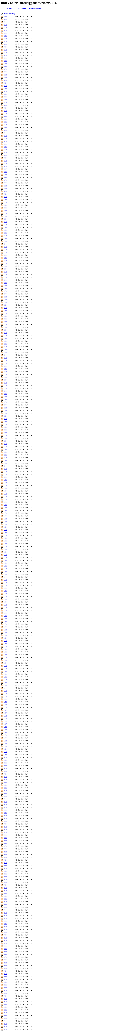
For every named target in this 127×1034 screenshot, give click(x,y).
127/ (5, 680)
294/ (5, 216)
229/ (5, 396)
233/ (5, 385)
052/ (5, 888)
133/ (5, 663)
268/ (5, 288)
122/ (5, 693)
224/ (5, 410)
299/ (5, 202)
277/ (5, 263)
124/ (5, 688)
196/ (5, 488)
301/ (5, 197)
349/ (5, 63)
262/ (5, 305)
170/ (5, 560)
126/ (5, 682)
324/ (5, 133)
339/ (5, 91)
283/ (5, 247)
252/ (5, 333)
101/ (5, 752)
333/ (5, 108)
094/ (5, 771)
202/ (5, 471)
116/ (5, 710)
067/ (5, 846)
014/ (5, 993)
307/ (5, 180)
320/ (5, 144)
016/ (5, 988)
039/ (5, 924)
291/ (5, 224)
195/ (5, 491)
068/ (5, 843)
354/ (5, 50)
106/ (5, 738)
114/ (5, 716)
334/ (5, 105)
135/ (5, 657)
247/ (5, 347)
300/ (5, 199)
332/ (5, 111)
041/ (5, 918)
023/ (5, 968)
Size (30, 8)
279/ (5, 258)
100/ (5, 754)
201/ (5, 474)
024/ (5, 965)
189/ (5, 507)
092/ (5, 777)
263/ (5, 302)
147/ (5, 624)
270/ (5, 283)
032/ (5, 943)
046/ (5, 904)
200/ (5, 477)
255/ (5, 324)
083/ (5, 802)
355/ (5, 47)
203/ (5, 469)
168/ (5, 566)
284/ (5, 244)
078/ (5, 815)
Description (36, 8)
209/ (5, 452)
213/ (5, 441)
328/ (5, 122)
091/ (5, 779)
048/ (5, 899)
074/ (5, 827)
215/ (5, 435)
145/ (5, 630)
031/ (5, 946)
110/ (5, 727)
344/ (5, 77)
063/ (5, 857)
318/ (5, 149)
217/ (5, 430)
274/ (5, 272)
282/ (5, 249)
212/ (5, 444)
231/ (5, 391)
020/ (5, 976)
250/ (5, 338)
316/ (5, 155)
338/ (5, 94)
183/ (5, 524)
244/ (5, 355)
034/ (5, 938)
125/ (5, 685)
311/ (5, 169)
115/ (5, 713)
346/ (5, 72)
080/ (5, 810)
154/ (5, 605)
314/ (5, 161)
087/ (5, 791)
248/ (5, 344)
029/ (5, 951)
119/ (5, 702)
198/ (5, 482)
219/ (5, 424)
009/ (5, 1007)
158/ (5, 593)
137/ (5, 652)
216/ (5, 433)
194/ (5, 494)
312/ (5, 166)
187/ (5, 513)
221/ (5, 419)
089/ (5, 785)
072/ (5, 832)
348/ (5, 66)
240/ (5, 366)
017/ (5, 985)
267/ (5, 291)
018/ (5, 982)
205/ (5, 463)
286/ (5, 238)
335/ (5, 102)
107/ (5, 735)
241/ (5, 363)
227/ (5, 402)
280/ (5, 255)
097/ (5, 763)
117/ (5, 707)
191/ (5, 502)
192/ (5, 499)
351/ (5, 58)
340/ (5, 88)
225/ (5, 408)
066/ (5, 849)
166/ (5, 571)
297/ (5, 208)
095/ (5, 768)
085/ (5, 796)
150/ (5, 616)
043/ (5, 913)
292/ (5, 222)
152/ (5, 610)
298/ (5, 205)
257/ (5, 319)
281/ (5, 252)
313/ (5, 163)
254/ (5, 327)
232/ (5, 388)
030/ (5, 949)
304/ (5, 188)
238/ (5, 371)
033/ (5, 940)
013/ (5, 996)
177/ (5, 541)
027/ (5, 957)
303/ (5, 191)
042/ (5, 915)
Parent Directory (9, 14)
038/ (5, 926)
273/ (5, 274)
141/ (5, 641)
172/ (5, 555)
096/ (5, 766)
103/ (5, 746)
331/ (5, 113)
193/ (5, 496)
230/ (5, 394)
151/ (5, 613)
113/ (5, 718)
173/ (5, 552)
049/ (5, 896)
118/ (5, 704)
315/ (5, 158)
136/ (5, 655)
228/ (5, 399)
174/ (5, 549)
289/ (5, 230)
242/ (5, 360)
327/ (5, 125)
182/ (5, 527)
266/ (5, 294)
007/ (5, 1013)
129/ (5, 674)
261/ (5, 308)
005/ (5, 1018)
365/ (5, 19)
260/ (5, 310)
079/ (5, 813)
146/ (5, 627)
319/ (5, 147)
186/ (5, 516)
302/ (5, 194)
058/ (5, 871)
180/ (5, 532)
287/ (5, 236)
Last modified (22, 8)
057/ (5, 874)
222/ (5, 416)
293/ (5, 219)
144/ (5, 632)
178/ (5, 538)
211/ (5, 446)
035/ (5, 935)
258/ (5, 316)
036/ (5, 932)
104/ (5, 743)
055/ (5, 879)
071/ (5, 835)
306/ (5, 183)
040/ (5, 921)
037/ (5, 929)
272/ (5, 277)
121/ (5, 696)
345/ (5, 75)
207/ (5, 458)
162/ (5, 582)
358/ (5, 38)
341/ (5, 86)
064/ (5, 854)
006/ (5, 1015)
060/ (5, 865)
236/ (5, 377)
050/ (5, 893)
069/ (5, 840)
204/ (5, 466)
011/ (5, 1001)
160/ (5, 588)
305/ (5, 186)
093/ (5, 774)
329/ (5, 119)
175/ (5, 546)
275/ (5, 269)
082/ (5, 804)
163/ (5, 580)
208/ (5, 455)
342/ (5, 83)
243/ (5, 358)
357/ (5, 41)
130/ (5, 671)
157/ (5, 596)
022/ (5, 971)
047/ (5, 902)
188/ (5, 510)
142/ (5, 638)
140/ (5, 643)
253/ (5, 330)
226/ (5, 405)
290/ (5, 227)
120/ (5, 699)
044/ (5, 910)
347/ (5, 69)
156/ (5, 599)
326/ (5, 127)
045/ (5, 907)
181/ (5, 530)
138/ (5, 649)
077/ (5, 818)
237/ (5, 374)
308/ (5, 177)
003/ (5, 1024)
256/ (5, 322)
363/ (5, 25)
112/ (5, 721)
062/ (5, 860)
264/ (5, 299)
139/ (5, 646)
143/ (5, 635)
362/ (5, 27)
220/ (5, 421)
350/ (5, 61)
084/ (5, 799)
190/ (5, 505)
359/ (5, 36)
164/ (5, 577)
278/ (5, 260)
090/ (5, 782)
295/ (5, 213)
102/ (5, 749)
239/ (5, 369)
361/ (5, 30)
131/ (5, 668)
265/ (5, 297)
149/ (5, 618)
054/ (5, 882)
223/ (5, 413)
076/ (5, 821)
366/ (5, 16)
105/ (5, 741)
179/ (5, 535)
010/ (5, 1004)
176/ (5, 544)
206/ (5, 460)
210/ (5, 449)
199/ (5, 480)
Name (9, 8)
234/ (5, 383)
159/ (5, 591)
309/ (5, 174)
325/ (5, 130)
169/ (5, 563)
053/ (5, 885)
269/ (5, 285)
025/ (5, 963)
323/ (5, 136)
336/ (5, 100)
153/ (5, 607)
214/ (5, 438)
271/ (5, 280)
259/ (5, 313)
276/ (5, 266)
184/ (5, 521)
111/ (5, 724)
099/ (5, 757)
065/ (5, 852)
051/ (5, 890)
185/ (5, 519)
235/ (5, 380)
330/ (5, 116)
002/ (5, 1026)
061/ (5, 863)
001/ (5, 1029)
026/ (5, 960)
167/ (5, 569)
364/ (5, 22)
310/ (5, 172)
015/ (5, 990)
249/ (5, 341)
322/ (5, 138)
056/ (5, 877)
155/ (5, 602)
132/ (5, 666)
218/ (5, 427)
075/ (5, 824)
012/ (5, 999)
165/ (5, 574)
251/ (5, 335)
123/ (5, 691)
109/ (5, 729)
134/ (5, 660)
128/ (5, 677)
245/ (5, 352)
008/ (5, 1010)
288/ (5, 233)
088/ (5, 788)
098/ (5, 760)
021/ (5, 974)
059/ (5, 868)
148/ (5, 621)
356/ (5, 44)
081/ (5, 807)
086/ (5, 793)
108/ (5, 732)
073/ (5, 829)
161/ (5, 585)
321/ (5, 141)
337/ (5, 97)
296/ (5, 211)
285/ (5, 241)
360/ (5, 33)
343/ (5, 80)
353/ (5, 52)
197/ (5, 485)
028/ (5, 954)
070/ (5, 838)
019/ (5, 979)
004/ (5, 1021)
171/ (5, 557)
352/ (5, 55)
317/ (5, 152)
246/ (5, 349)
